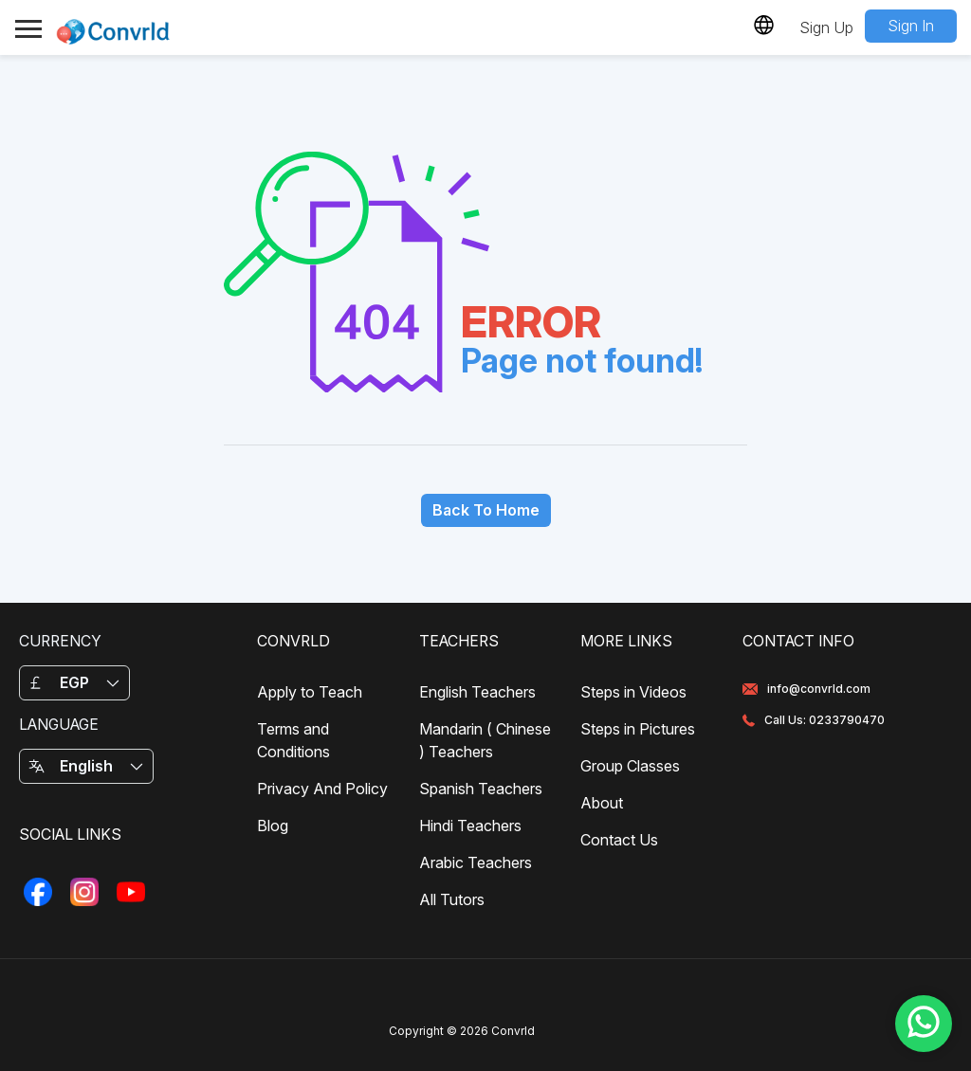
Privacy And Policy (322, 788)
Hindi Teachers (470, 825)
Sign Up (826, 27)
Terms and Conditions (293, 740)
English (86, 765)
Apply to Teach (309, 691)
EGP (74, 682)
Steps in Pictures (637, 728)
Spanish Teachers (480, 788)
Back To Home (486, 509)
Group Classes (630, 765)
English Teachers (477, 691)
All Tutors (452, 899)
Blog (272, 825)
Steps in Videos (633, 691)
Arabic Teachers (475, 862)
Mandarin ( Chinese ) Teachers (485, 740)
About (601, 802)
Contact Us (619, 839)
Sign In (911, 25)
